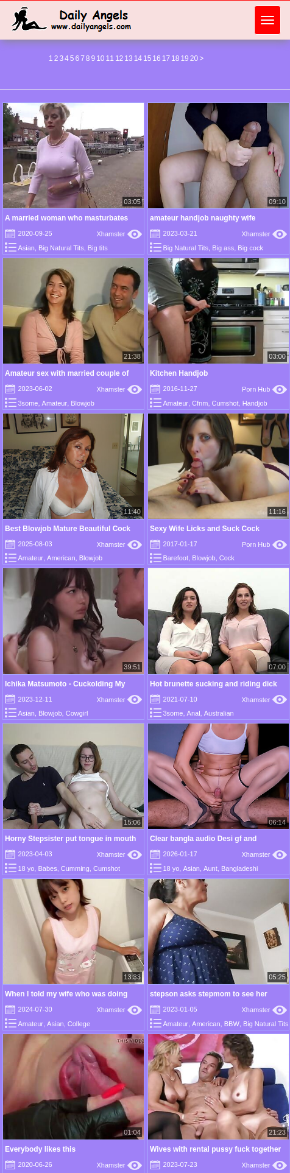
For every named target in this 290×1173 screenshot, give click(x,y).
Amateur (55, 403)
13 (128, 58)
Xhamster (119, 234)
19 (184, 58)
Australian (219, 713)
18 (175, 58)
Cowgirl (77, 713)
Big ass (223, 248)
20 (194, 58)
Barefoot (175, 558)
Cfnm (200, 403)
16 (156, 58)
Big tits (98, 248)
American (61, 558)
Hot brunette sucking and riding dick (213, 684)
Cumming (75, 868)
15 (147, 58)
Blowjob (82, 403)
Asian (26, 248)
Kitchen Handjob (179, 373)
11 (110, 58)
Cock (227, 558)
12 (119, 58)
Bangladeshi (239, 868)
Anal (193, 713)
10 (100, 58)
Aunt (210, 868)
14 (138, 58)
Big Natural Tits (61, 248)
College (79, 1023)
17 (166, 58)
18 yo (26, 868)
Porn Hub (264, 389)
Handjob (254, 403)
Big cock (250, 248)
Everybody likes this (40, 1149)
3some (28, 403)
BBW (231, 1023)
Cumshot (225, 403)
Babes (47, 868)
